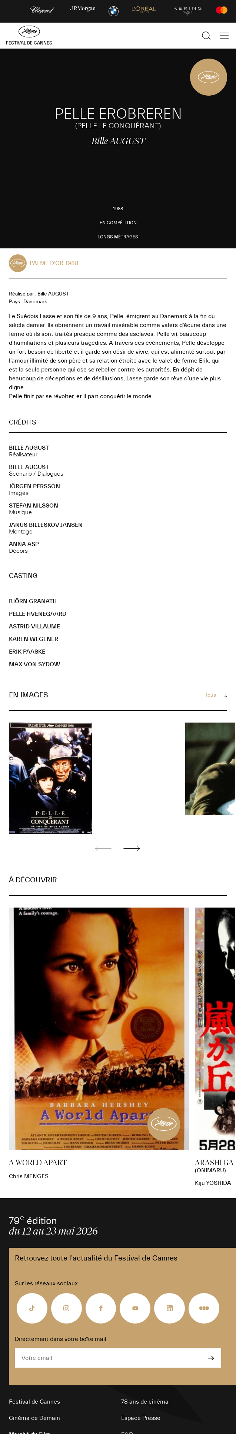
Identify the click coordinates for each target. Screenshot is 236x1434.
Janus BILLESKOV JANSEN (46, 525)
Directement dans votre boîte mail (60, 1339)
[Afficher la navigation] (224, 36)
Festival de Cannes (34, 1401)
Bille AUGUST (29, 448)
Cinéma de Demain (34, 1418)
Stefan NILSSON (33, 505)
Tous (210, 695)
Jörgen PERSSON (34, 486)
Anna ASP (24, 544)
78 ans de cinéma (145, 1401)
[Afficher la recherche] (206, 36)
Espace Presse (140, 1418)
